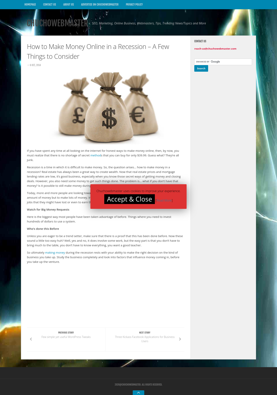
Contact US (49, 4)
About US (68, 4)
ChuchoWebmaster (57, 23)
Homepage (30, 4)
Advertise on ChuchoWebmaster (99, 4)
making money (55, 252)
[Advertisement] (59, 299)
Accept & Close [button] (129, 199)
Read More (164, 200)
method (95, 155)
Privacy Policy (134, 4)
